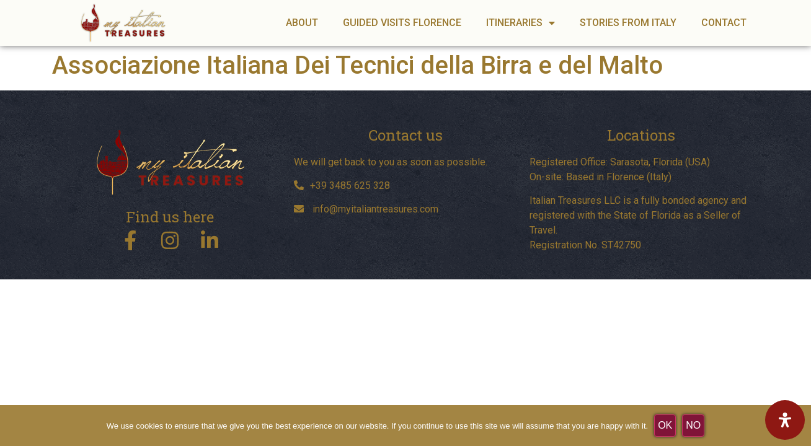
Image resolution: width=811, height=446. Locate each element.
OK (665, 425)
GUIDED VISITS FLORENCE (402, 22)
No (693, 425)
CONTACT (724, 22)
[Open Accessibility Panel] (785, 420)
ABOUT (302, 22)
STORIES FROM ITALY (628, 22)
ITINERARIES (520, 23)
